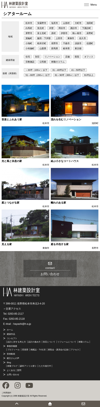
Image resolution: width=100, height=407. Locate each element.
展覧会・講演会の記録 (58, 349)
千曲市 (66, 43)
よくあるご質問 (14, 370)
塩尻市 (54, 23)
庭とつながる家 (10, 202)
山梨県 (43, 48)
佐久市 (82, 38)
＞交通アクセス (12, 308)
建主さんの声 (13, 358)
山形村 (66, 23)
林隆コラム (84, 342)
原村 (53, 33)
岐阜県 (66, 48)
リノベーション (52, 56)
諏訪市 (73, 28)
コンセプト (12, 338)
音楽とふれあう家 (12, 119)
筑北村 (40, 28)
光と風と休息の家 (12, 161)
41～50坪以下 (78, 70)
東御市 (70, 38)
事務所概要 (12, 346)
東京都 (78, 48)
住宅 (28, 56)
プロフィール (13, 349)
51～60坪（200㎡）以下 (38, 75)
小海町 (29, 43)
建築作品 (11, 334)
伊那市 (64, 33)
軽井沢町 (41, 43)
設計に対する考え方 (16, 342)
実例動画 (11, 354)
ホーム (10, 330)
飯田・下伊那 (44, 38)
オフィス (88, 56)
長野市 (54, 43)
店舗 (67, 56)
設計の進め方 (34, 342)
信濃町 (90, 43)
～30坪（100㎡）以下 (36, 70)
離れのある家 (58, 202)
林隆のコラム (58, 61)
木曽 (51, 28)
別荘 (37, 56)
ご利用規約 (6, 393)
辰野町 (90, 33)
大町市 (78, 23)
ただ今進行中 (45, 366)
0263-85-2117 (16, 313)
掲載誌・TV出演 (38, 349)
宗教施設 (30, 61)
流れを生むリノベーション (66, 119)
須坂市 (78, 43)
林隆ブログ (12, 366)
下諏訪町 (86, 28)
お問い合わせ (13, 374)
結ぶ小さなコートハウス (65, 161)
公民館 (43, 61)
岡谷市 (62, 28)
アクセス (75, 349)
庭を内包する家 (60, 244)
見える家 (7, 244)
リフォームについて (67, 342)
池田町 (90, 23)
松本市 (29, 23)
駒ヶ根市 (77, 33)
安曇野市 (41, 23)
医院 (77, 56)
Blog (9, 362)
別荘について (49, 342)
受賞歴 (25, 349)
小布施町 (30, 48)
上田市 (59, 38)
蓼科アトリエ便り (28, 366)
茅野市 (29, 33)
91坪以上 (88, 75)
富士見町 (41, 33)
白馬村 (29, 28)
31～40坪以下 (59, 70)
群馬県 (54, 48)
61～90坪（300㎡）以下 (67, 75)
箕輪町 (29, 38)
